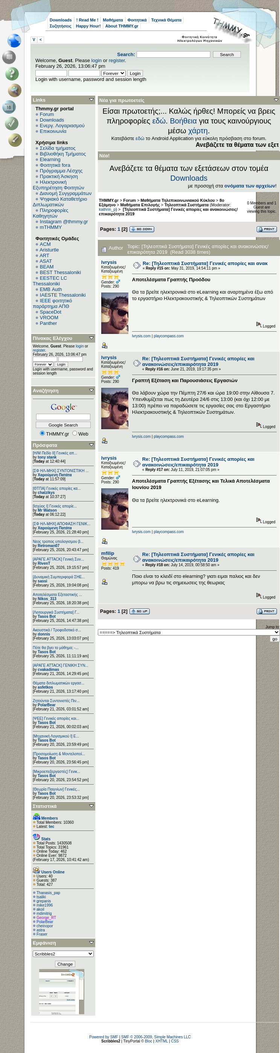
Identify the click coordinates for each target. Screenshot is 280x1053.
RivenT (44, 563)
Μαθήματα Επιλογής (140, 205)
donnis (44, 634)
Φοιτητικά (137, 20)
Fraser (42, 934)
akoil (40, 909)
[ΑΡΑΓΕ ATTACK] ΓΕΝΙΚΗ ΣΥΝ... (60, 665)
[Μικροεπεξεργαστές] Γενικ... (56, 772)
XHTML (161, 1041)
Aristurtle (49, 250)
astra (41, 930)
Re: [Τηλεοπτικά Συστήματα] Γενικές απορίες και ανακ (205, 263)
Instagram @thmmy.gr (64, 221)
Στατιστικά (45, 806)
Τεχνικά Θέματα (166, 20)
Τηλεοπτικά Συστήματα (186, 205)
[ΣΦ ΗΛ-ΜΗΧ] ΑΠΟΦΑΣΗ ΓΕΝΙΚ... (62, 524)
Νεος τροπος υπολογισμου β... (58, 541)
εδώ (159, 121)
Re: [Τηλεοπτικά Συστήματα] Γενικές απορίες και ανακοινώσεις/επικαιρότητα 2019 (198, 361)
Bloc (148, 1041)
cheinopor (45, 926)
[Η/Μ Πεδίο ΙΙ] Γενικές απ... (55, 453)
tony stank (47, 457)
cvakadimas (48, 669)
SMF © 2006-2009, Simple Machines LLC (156, 1037)
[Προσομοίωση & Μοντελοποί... (59, 754)
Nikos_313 (47, 599)
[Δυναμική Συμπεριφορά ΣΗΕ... (59, 577)
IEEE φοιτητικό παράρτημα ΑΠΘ (52, 303)
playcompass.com (169, 336)
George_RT (46, 918)
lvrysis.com (141, 336)
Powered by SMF (103, 1037)
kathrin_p (107, 209)
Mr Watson (47, 510)
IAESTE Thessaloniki (63, 295)
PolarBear (46, 705)
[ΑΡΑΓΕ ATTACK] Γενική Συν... (58, 559)
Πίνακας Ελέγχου (52, 338)
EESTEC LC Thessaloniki (50, 280)
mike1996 (45, 905)
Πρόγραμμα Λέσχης (61, 171)
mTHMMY (51, 227)
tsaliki (41, 897)
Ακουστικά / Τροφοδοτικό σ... (57, 630)
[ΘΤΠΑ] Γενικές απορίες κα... (57, 488)
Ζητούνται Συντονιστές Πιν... (56, 701)
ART (44, 255)
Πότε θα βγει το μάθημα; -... (56, 648)
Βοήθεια (183, 121)
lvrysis (109, 262)
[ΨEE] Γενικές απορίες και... (56, 718)
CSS (175, 1041)
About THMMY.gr (121, 26)
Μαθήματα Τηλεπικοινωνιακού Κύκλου (178, 200)
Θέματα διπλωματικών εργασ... (58, 683)
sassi (42, 581)
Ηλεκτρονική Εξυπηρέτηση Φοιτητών (58, 184)
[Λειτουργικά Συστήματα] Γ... (56, 612)
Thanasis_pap (48, 893)
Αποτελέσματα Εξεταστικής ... (57, 595)
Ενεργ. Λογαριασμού (62, 125)
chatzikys (46, 493)
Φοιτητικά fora (55, 165)
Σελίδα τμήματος (58, 148)
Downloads (61, 20)
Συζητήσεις (61, 26)
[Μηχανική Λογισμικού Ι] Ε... (56, 736)
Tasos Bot (47, 616)
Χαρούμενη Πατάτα (55, 475)
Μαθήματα (113, 20)
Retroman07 (48, 546)
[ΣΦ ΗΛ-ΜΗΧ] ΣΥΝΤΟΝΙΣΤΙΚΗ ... (61, 471)
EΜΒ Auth (51, 289)
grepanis (44, 901)
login (96, 60)
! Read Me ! (87, 20)
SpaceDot (50, 312)
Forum (47, 114)
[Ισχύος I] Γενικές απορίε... (55, 506)
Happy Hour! (88, 26)
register (117, 60)
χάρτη (198, 130)
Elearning (50, 159)
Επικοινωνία (53, 131)
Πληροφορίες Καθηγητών (50, 213)
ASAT (46, 261)
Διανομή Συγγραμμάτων (65, 193)
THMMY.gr (109, 200)
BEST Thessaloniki (60, 272)
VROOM (49, 317)
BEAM (47, 267)
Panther (48, 323)
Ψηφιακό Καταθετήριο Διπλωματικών (60, 201)
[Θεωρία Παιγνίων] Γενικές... (56, 789)
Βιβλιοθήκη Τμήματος (63, 154)
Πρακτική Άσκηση (59, 176)
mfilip (107, 553)
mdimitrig (44, 913)
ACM (45, 244)
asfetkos (45, 687)
